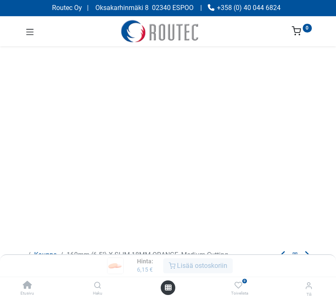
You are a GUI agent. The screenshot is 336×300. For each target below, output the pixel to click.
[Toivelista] (238, 285)
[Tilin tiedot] (309, 285)
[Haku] (98, 286)
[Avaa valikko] (168, 287)
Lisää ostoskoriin (198, 266)
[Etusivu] (27, 286)
